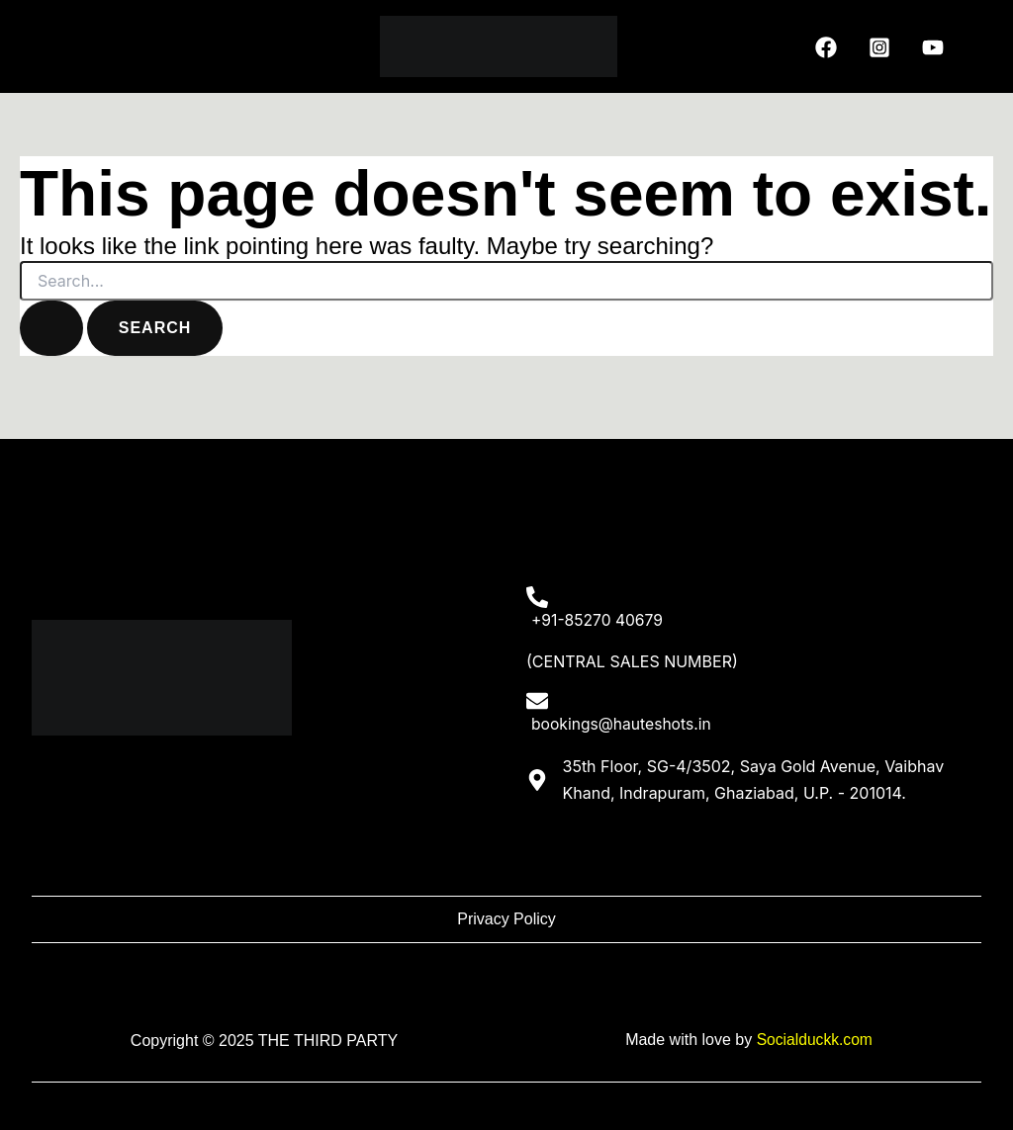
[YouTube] (933, 47)
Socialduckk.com (814, 1040)
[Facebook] (826, 47)
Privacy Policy (506, 920)
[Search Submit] (51, 328)
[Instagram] (879, 47)
